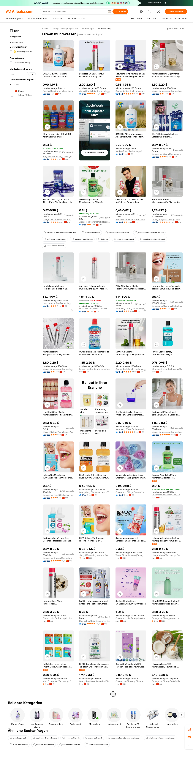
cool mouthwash (70, 738)
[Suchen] (120, 11)
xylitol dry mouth (18, 738)
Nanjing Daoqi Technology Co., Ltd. (58, 91)
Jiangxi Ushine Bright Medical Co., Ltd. (130, 91)
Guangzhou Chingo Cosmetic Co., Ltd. (58, 558)
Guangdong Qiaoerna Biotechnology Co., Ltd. (167, 306)
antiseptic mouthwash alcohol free (60, 232)
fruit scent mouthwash (55, 239)
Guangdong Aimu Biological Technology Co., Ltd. (167, 219)
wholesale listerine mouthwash (160, 738)
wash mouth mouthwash (117, 232)
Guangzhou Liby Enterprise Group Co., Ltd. (130, 618)
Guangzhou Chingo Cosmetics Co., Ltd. (130, 492)
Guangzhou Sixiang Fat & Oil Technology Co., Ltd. (167, 681)
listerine (103, 239)
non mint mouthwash (82, 239)
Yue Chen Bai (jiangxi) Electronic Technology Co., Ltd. (94, 308)
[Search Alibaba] (74, 11)
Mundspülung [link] (104, 28)
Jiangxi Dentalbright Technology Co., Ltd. (94, 91)
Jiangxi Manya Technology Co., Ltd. (167, 555)
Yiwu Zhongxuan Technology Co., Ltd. (58, 681)
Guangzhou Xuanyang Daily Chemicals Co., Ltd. (167, 494)
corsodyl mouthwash (54, 246)
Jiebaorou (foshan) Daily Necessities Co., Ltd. (94, 222)
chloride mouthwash (43, 744)
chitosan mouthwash (69, 744)
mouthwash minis (91, 232)
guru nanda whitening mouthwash (124, 738)
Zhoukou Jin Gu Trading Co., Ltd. (58, 618)
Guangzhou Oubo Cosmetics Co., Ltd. (94, 621)
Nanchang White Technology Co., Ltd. (130, 429)
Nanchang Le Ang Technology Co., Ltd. (58, 303)
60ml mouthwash (19, 744)
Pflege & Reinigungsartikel (65, 28)
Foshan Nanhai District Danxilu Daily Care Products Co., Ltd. (94, 369)
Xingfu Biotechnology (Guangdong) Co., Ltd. (58, 156)
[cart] (150, 12)
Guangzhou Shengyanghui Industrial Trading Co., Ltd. (167, 618)
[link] (189, 729)
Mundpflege (88, 28)
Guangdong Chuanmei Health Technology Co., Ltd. (94, 492)
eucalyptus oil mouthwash (152, 239)
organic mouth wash (124, 239)
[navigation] (23, 361)
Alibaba (45, 28)
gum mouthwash (93, 738)
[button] (109, 11)
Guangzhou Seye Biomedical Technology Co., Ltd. (94, 681)
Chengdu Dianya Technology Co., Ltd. (167, 369)
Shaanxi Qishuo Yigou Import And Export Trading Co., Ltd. (58, 432)
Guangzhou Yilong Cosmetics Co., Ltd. (167, 154)
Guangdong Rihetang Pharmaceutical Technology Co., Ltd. (130, 681)
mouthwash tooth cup (97, 744)
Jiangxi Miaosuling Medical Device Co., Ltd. (94, 555)
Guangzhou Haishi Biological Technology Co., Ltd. (58, 495)
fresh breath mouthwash (45, 738)
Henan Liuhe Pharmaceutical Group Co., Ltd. (130, 219)
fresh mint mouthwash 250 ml (149, 232)
